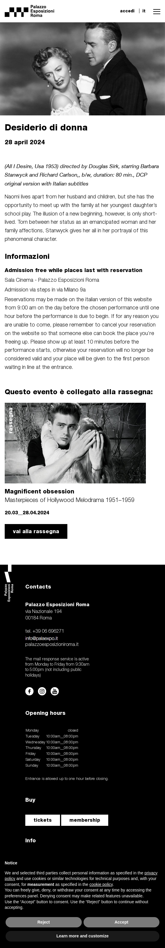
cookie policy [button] (101, 884)
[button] (155, 11)
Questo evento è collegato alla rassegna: (79, 391)
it (144, 11)
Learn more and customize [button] (82, 936)
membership (84, 820)
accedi (127, 11)
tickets (43, 820)
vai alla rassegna (36, 531)
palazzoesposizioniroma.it (52, 645)
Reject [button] (43, 922)
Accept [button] (121, 922)
